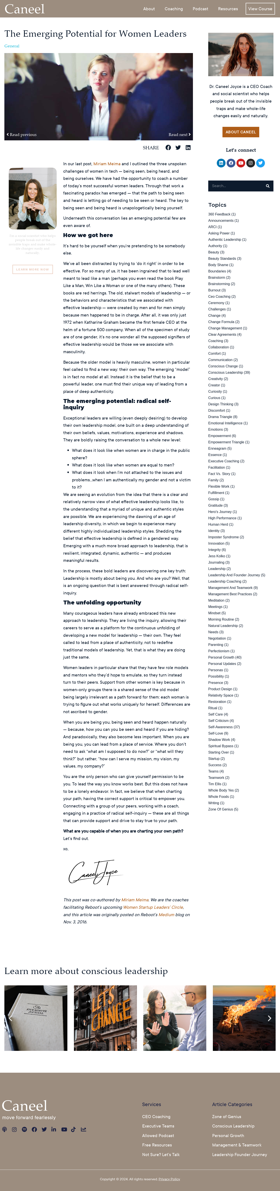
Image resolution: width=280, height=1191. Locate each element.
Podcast (200, 8)
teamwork (216, 778)
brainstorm (216, 278)
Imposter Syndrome (223, 537)
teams (213, 771)
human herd (218, 525)
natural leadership (223, 626)
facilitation (216, 468)
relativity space (220, 695)
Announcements (221, 221)
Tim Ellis (214, 784)
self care (215, 714)
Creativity (215, 379)
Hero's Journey (220, 512)
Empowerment (219, 436)
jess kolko (216, 556)
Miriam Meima (107, 163)
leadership (217, 569)
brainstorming (219, 284)
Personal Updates (222, 664)
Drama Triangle (220, 417)
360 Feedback (219, 214)
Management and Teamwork (230, 588)
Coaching (174, 8)
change (214, 316)
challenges (217, 309)
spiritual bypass (220, 746)
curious (214, 398)
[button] (168, 147)
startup (214, 759)
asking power (219, 233)
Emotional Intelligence (225, 423)
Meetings (215, 607)
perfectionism (218, 651)
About (149, 8)
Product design (220, 689)
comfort (214, 354)
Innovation (216, 544)
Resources (228, 8)
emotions (215, 430)
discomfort (216, 411)
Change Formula (221, 322)
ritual (212, 708)
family (213, 480)
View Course (260, 8)
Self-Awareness (220, 727)
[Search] (267, 186)
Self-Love (215, 733)
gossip (213, 499)
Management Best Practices (230, 594)
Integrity (214, 550)
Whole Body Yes (221, 790)
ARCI (212, 227)
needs (213, 632)
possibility (216, 676)
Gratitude (215, 506)
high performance (222, 518)
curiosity (215, 392)
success (214, 765)
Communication (220, 360)
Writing (213, 803)
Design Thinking (220, 404)
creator (214, 385)
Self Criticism (218, 721)
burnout (214, 290)
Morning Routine (221, 619)
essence (215, 455)
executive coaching (223, 461)
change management (225, 328)
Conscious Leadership (225, 373)
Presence (215, 683)
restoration (217, 702)
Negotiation (217, 638)
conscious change (223, 366)
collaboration (218, 347)
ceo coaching (219, 297)
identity (214, 531)
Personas (215, 670)
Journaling (216, 563)
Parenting (215, 645)
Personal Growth (221, 657)
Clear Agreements (222, 335)
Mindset (214, 613)
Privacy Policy (169, 1179)
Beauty (213, 252)
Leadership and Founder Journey (234, 575)
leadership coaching (224, 581)
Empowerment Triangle (226, 442)
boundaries (217, 271)
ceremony (216, 303)
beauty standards (222, 259)
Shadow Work (219, 740)
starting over (218, 752)
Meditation (216, 600)
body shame (218, 265)
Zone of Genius (220, 809)
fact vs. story (219, 474)
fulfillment (216, 493)
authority (215, 246)
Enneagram (217, 449)
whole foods (218, 797)
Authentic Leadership (224, 240)
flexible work (218, 487)
